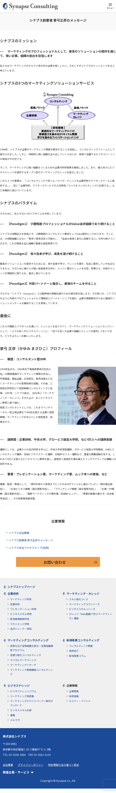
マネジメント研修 (19, 624)
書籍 (12, 715)
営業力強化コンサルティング (25, 655)
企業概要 (74, 691)
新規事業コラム (77, 656)
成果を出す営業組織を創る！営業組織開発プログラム (31, 648)
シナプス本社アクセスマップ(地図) (29, 548)
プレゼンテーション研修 (23, 609)
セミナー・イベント (80, 701)
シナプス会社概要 (19, 533)
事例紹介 (74, 651)
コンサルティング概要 (81, 646)
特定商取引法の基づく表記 (63, 765)
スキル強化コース (78, 599)
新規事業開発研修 (19, 619)
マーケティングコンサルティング (28, 640)
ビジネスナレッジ (19, 685)
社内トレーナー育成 (21, 628)
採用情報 (74, 696)
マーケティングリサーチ (23, 665)
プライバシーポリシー (30, 765)
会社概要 (8, 765)
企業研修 (13, 593)
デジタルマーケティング (23, 660)
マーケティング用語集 (22, 696)
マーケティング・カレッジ (82, 593)
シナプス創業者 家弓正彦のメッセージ (31, 540)
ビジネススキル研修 (21, 614)
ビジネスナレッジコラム (23, 691)
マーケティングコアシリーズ (84, 604)
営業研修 (15, 604)
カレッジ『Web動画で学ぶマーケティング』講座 (90, 616)
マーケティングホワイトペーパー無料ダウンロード (31, 703)
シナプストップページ (21, 587)
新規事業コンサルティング (82, 640)
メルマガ (15, 720)
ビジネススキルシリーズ (82, 609)
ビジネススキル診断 (21, 710)
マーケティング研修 (20, 599)
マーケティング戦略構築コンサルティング (31, 672)
